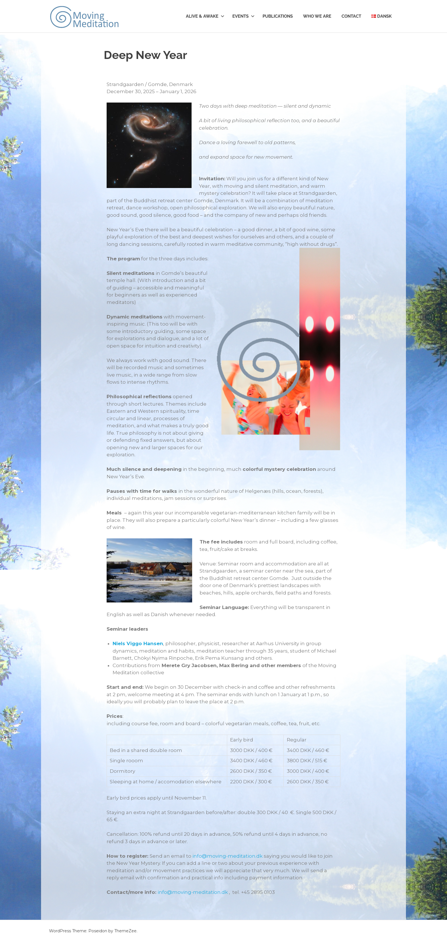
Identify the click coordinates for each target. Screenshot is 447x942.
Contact (351, 16)
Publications (278, 16)
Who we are (317, 16)
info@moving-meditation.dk (227, 856)
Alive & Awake (205, 16)
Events (243, 16)
